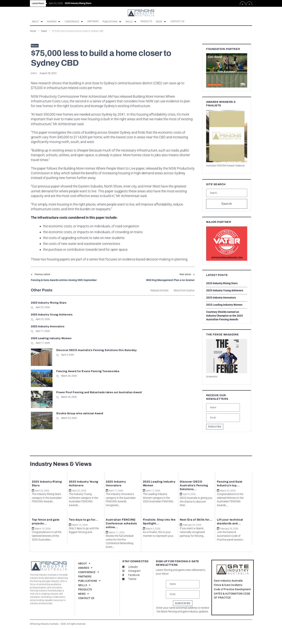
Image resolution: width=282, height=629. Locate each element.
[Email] (223, 418)
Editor (34, 73)
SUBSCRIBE (183, 603)
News (44, 31)
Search (226, 204)
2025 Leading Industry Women (136, 315)
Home (33, 31)
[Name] (223, 408)
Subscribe (214, 426)
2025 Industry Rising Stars (49, 303)
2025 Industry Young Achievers (136, 303)
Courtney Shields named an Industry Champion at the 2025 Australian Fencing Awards (224, 316)
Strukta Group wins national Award (163, 347)
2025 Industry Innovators (47, 315)
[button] (38, 22)
